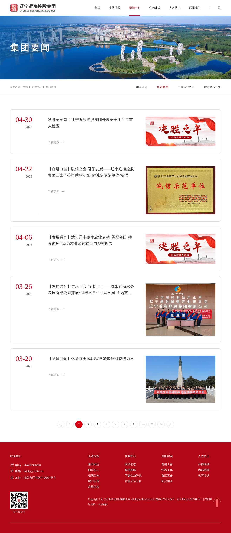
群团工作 (167, 475)
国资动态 (141, 87)
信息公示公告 (212, 87)
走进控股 (114, 7)
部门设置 (93, 481)
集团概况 (93, 464)
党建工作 (167, 464)
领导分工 (93, 469)
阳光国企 (167, 481)
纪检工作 (167, 469)
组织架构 (93, 475)
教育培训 (203, 475)
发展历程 (93, 486)
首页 (97, 7)
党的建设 (154, 7)
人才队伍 (174, 7)
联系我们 (194, 7)
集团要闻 (51, 87)
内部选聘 (203, 469)
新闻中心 (134, 7)
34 (161, 424)
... (143, 424)
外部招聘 (203, 464)
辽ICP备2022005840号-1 (190, 499)
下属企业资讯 (186, 87)
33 (152, 424)
